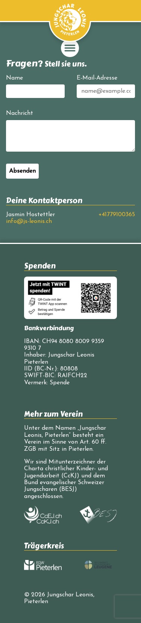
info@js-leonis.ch (29, 221)
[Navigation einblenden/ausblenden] (70, 48)
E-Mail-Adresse (97, 78)
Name (14, 78)
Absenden (22, 171)
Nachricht (19, 113)
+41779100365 (117, 215)
